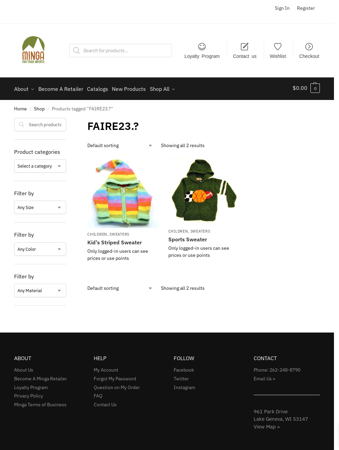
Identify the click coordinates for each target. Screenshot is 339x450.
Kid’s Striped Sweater (114, 240)
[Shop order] (120, 143)
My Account (106, 368)
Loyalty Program (202, 56)
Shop (39, 107)
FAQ (98, 394)
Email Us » (264, 376)
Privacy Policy (28, 394)
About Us (23, 368)
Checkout (309, 56)
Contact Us (105, 403)
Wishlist (278, 56)
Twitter (181, 376)
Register (306, 8)
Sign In (282, 8)
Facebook (184, 368)
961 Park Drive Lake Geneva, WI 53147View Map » (281, 416)
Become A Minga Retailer (40, 376)
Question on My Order (117, 385)
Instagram (184, 385)
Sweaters (119, 232)
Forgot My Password (115, 376)
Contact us (244, 56)
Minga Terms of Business (40, 403)
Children (97, 232)
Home (20, 107)
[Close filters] (68, 119)
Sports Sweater (187, 237)
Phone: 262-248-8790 (277, 368)
